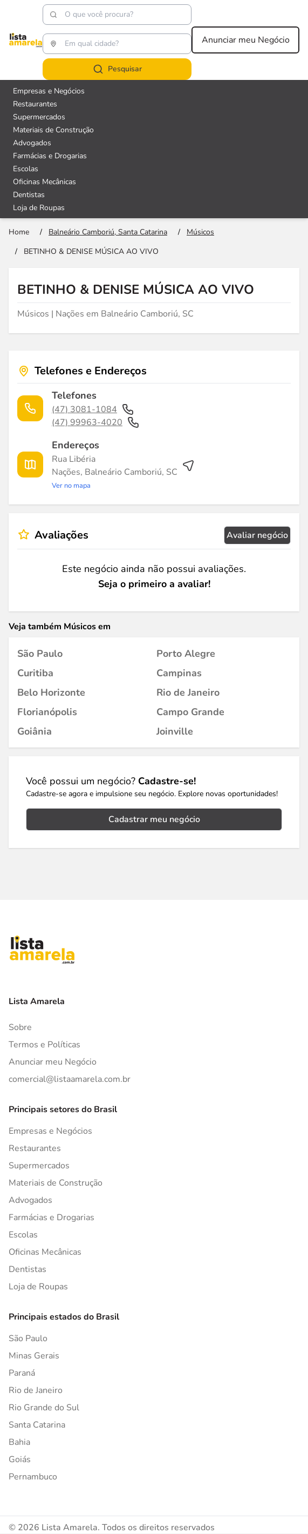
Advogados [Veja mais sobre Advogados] (32, 143)
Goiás (20, 1459)
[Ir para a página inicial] (19, 232)
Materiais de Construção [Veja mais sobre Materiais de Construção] (53, 130)
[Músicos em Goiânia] (34, 731)
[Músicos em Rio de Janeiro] (188, 692)
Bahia (19, 1442)
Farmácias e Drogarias (51, 1217)
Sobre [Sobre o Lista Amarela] (20, 1027)
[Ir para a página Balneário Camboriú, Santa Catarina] (108, 232)
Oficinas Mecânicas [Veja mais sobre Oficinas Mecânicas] (44, 182)
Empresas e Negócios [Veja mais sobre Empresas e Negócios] (49, 91)
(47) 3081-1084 (93, 409)
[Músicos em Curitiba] (35, 673)
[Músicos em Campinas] (179, 673)
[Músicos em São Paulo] (40, 653)
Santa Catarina (37, 1425)
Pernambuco (33, 1477)
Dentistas (27, 1269)
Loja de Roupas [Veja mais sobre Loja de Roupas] (39, 208)
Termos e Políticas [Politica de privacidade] (44, 1045)
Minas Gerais (34, 1356)
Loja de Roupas (38, 1287)
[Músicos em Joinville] (174, 731)
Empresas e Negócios (50, 1131)
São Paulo (28, 1338)
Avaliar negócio (257, 535)
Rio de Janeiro (36, 1390)
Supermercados (39, 1166)
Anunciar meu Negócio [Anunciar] (53, 1062)
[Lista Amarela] (26, 40)
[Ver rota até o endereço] (123, 472)
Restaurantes (35, 1148)
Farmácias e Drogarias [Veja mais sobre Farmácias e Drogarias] (50, 156)
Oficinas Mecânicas (45, 1252)
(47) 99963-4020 (96, 422)
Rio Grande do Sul (44, 1408)
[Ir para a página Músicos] (200, 232)
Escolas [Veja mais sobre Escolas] (25, 169)
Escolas (23, 1235)
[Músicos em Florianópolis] (47, 711)
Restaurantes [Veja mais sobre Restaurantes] (35, 104)
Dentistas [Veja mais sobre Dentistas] (29, 195)
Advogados (30, 1200)
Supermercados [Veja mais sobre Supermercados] (39, 117)
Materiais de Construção (55, 1183)
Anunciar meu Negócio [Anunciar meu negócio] (246, 40)
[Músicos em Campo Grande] (190, 711)
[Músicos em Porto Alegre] (185, 653)
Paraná (22, 1373)
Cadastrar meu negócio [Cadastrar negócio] (154, 819)
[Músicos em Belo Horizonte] (51, 692)
